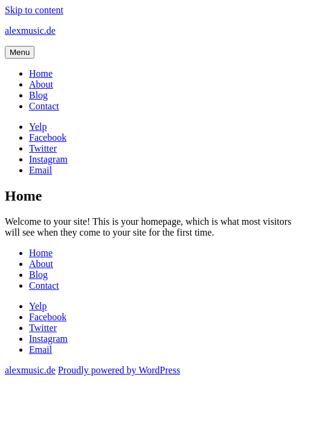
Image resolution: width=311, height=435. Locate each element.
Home (41, 73)
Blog (38, 95)
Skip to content (34, 10)
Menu (20, 52)
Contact (44, 106)
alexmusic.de (30, 30)
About (41, 84)
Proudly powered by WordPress (119, 370)
